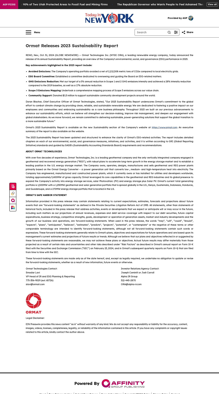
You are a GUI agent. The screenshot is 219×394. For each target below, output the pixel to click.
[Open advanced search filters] (175, 32)
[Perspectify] (13, 193)
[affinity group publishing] (13, 200)
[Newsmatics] (13, 207)
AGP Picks (9, 4)
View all (212, 4)
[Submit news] (13, 186)
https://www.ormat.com (164, 127)
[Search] (150, 32)
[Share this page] (187, 32)
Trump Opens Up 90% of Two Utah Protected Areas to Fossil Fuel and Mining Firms (57, 4)
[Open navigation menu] (33, 32)
